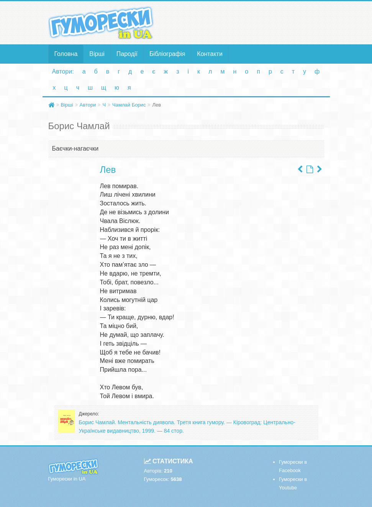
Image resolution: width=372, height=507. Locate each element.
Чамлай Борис (129, 105)
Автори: (63, 71)
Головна (66, 54)
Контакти (210, 54)
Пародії (127, 54)
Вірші (97, 54)
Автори (88, 105)
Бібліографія (167, 54)
